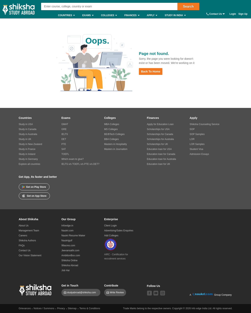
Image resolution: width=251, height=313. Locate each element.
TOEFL (65, 154)
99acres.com (68, 245)
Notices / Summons (44, 308)
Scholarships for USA (158, 129)
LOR (192, 139)
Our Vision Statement (30, 255)
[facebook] (149, 293)
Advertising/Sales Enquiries (118, 230)
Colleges (110, 15)
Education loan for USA (159, 149)
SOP (192, 129)
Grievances (25, 308)
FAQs (22, 245)
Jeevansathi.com (70, 250)
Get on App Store (34, 195)
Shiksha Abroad (69, 265)
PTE (63, 144)
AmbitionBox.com (70, 255)
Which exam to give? (72, 159)
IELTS (64, 134)
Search (188, 6)
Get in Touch (69, 285)
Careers (23, 235)
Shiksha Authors (27, 240)
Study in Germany (28, 159)
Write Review (117, 292)
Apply (153, 15)
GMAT (64, 124)
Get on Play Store (34, 187)
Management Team (29, 230)
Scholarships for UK (157, 144)
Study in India (176, 15)
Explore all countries (29, 164)
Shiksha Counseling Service (204, 124)
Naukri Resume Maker (73, 235)
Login (232, 14)
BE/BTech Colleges (114, 134)
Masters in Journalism (115, 149)
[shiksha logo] (36, 289)
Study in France (27, 149)
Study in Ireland (27, 154)
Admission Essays (199, 154)
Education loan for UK (158, 164)
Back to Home (150, 71)
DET (63, 139)
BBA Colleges (111, 139)
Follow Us (153, 286)
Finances (132, 15)
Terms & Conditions (89, 308)
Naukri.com (67, 230)
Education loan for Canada (161, 154)
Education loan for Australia (161, 159)
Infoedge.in (67, 225)
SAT (63, 149)
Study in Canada (28, 129)
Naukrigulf (66, 240)
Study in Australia (28, 134)
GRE (64, 129)
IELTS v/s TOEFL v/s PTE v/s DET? (80, 164)
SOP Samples (197, 134)
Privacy (61, 308)
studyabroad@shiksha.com (82, 292)
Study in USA (26, 124)
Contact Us (215, 14)
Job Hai (65, 270)
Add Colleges (111, 235)
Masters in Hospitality (115, 144)
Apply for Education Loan (160, 124)
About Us (24, 225)
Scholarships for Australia (160, 139)
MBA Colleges (111, 124)
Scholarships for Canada (160, 134)
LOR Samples (197, 144)
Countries (67, 15)
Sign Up (242, 14)
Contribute (111, 285)
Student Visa (196, 149)
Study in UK (25, 139)
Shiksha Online (69, 260)
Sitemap (72, 308)
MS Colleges (111, 129)
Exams (89, 15)
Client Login (110, 225)
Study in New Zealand (30, 144)
